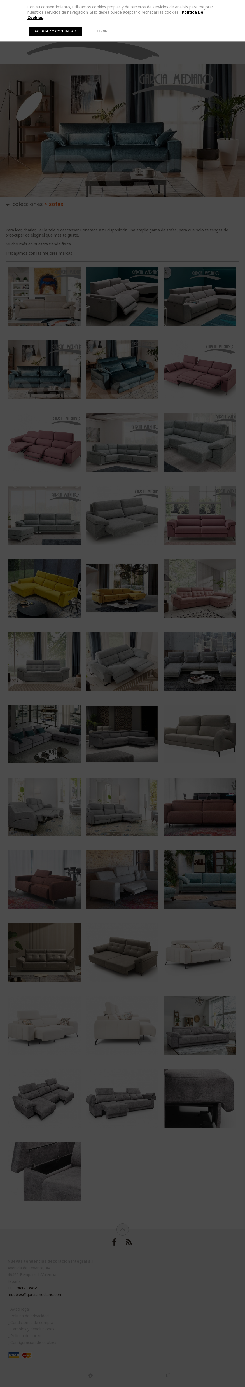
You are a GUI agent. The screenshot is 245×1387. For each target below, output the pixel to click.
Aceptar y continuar (55, 31)
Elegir (101, 31)
